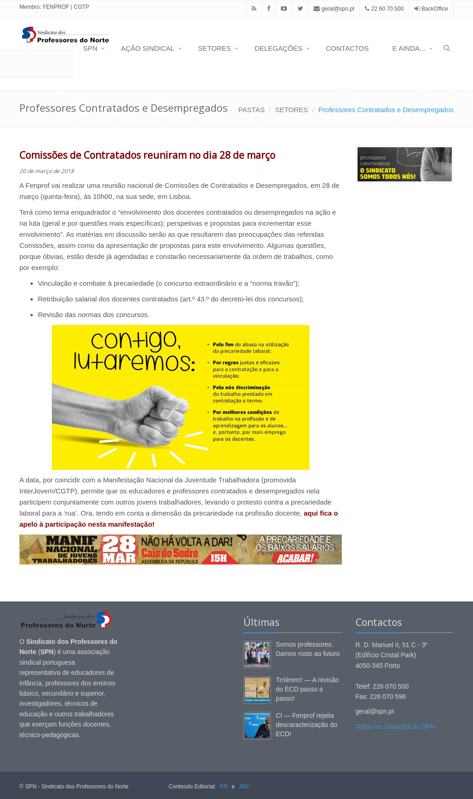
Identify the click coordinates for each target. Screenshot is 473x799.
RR (224, 786)
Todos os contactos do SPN (395, 726)
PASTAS (251, 110)
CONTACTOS (347, 48)
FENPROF (56, 7)
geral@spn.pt (334, 9)
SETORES (214, 48)
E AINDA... (408, 48)
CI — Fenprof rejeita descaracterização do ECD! (306, 725)
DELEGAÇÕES (278, 48)
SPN (90, 48)
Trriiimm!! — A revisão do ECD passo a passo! (307, 689)
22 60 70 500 (384, 9)
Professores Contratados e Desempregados (386, 110)
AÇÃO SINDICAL (148, 48)
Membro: (30, 7)
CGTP (81, 7)
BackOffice (434, 9)
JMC (244, 786)
